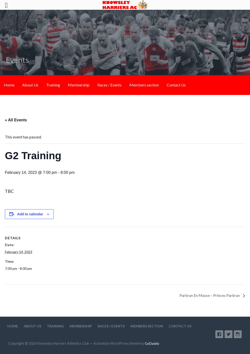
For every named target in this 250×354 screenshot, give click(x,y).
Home (9, 85)
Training (53, 85)
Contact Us (176, 85)
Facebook (219, 334)
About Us (30, 85)
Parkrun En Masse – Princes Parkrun (209, 295)
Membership (79, 85)
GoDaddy (152, 343)
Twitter (228, 334)
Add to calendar (30, 214)
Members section (144, 85)
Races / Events (109, 85)
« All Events (16, 120)
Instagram (238, 334)
